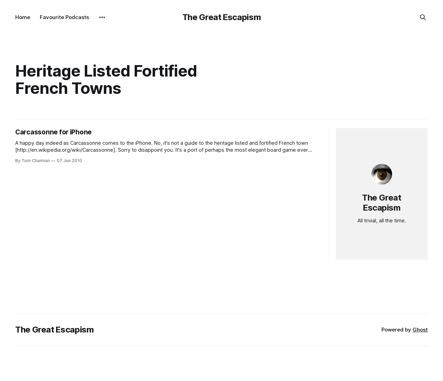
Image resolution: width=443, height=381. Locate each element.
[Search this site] (422, 17)
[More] (102, 17)
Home (22, 17)
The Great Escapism (221, 17)
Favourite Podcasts (64, 17)
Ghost (420, 329)
